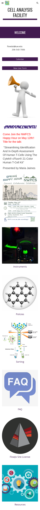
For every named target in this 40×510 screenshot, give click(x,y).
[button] (2, 3)
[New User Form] (20, 68)
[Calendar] (20, 59)
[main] (20, 13)
